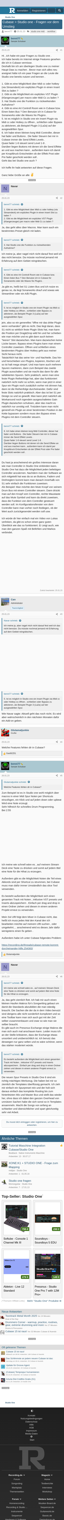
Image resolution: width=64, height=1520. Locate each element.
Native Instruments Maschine (32, 1153)
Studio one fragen (20, 1180)
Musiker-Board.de (47, 1503)
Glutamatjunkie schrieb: (15, 782)
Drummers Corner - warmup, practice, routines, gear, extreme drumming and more (31, 1323)
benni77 (8, 31)
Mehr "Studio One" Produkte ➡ (44, 1300)
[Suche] (59, 10)
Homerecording (16, 1503)
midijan (12, 1170)
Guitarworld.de (47, 1511)
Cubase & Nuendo (48, 1332)
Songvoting (16, 1483)
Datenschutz (31, 1421)
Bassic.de (47, 1515)
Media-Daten (31, 1433)
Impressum (31, 1430)
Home (47, 1479)
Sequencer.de (47, 1507)
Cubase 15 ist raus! (16, 1331)
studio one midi (37, 31)
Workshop (47, 1491)
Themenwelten (17, 1491)
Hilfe (31, 1424)
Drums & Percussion (14, 1328)
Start (32, 1440)
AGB (31, 1427)
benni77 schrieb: (12, 204)
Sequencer (17, 1515)
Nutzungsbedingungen (31, 1418)
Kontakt (31, 1415)
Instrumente (17, 1511)
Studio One (22, 1170)
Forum (17, 1479)
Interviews (47, 1487)
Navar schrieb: (11, 620)
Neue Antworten (12, 1311)
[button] (32, 1410)
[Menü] (5, 10)
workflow (51, 31)
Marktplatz (17, 1487)
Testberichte (47, 1483)
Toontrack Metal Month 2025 (21, 1315)
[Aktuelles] (51, 10)
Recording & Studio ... (16, 1507)
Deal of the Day (11, 1319)
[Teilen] (57, 50)
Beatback (13, 1153)
